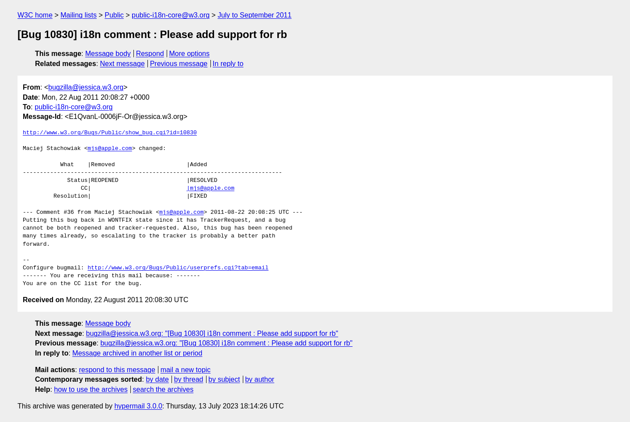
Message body (108, 53)
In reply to (228, 63)
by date (157, 379)
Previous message (179, 63)
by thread (188, 379)
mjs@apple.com (110, 149)
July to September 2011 (254, 15)
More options (189, 53)
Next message (122, 63)
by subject (224, 379)
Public (114, 15)
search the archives (163, 389)
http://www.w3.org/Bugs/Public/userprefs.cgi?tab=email (178, 268)
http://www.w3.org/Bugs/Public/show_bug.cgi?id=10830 (110, 133)
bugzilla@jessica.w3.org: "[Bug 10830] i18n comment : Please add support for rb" (212, 333)
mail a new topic (186, 369)
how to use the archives (91, 389)
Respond (150, 53)
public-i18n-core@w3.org (171, 15)
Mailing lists (78, 15)
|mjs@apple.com (210, 188)
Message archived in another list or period (137, 353)
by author (259, 379)
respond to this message (117, 369)
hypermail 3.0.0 (138, 406)
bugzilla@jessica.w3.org (85, 87)
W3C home (35, 15)
